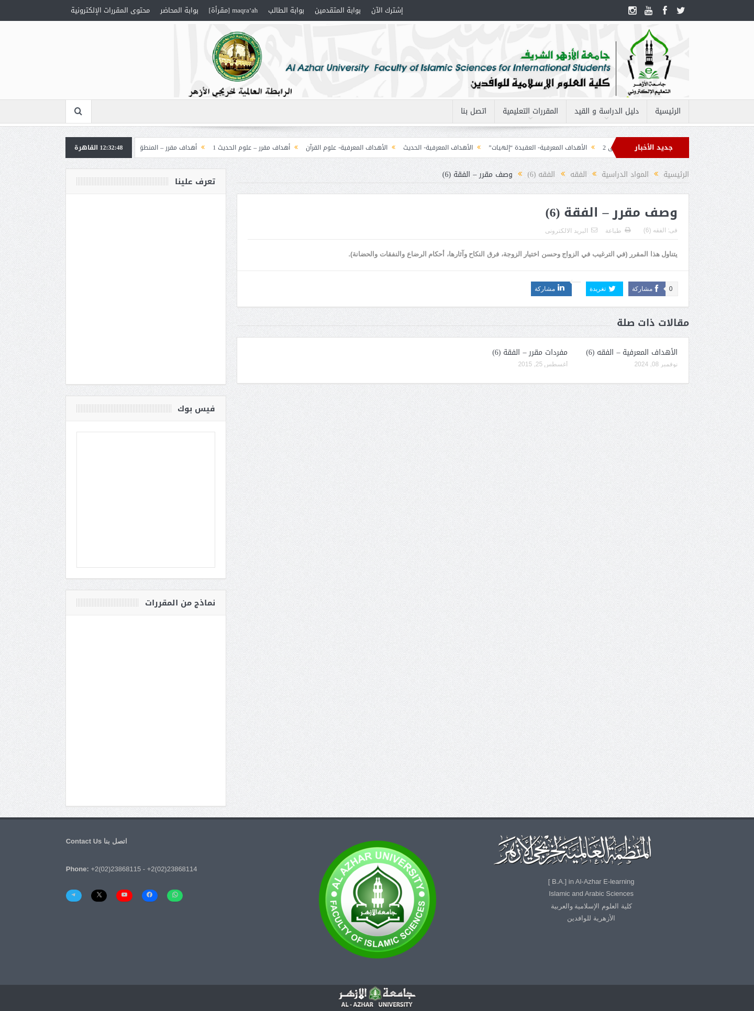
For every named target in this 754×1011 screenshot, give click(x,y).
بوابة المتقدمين (338, 10)
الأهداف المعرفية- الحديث (432, 147)
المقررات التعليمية (530, 111)
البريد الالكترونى (571, 230)
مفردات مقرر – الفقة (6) (530, 352)
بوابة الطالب (286, 10)
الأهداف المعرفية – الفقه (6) (632, 352)
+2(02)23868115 (116, 869)
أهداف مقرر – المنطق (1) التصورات (144, 147)
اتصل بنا (473, 111)
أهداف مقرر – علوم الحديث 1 (245, 147)
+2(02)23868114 (172, 869)
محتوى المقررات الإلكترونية (110, 10)
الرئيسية (668, 111)
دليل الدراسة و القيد (606, 111)
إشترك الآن (387, 10)
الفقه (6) (655, 230)
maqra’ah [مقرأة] (233, 10)
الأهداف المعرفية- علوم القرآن (341, 147)
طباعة (617, 230)
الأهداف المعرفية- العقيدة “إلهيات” (532, 147)
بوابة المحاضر (179, 10)
